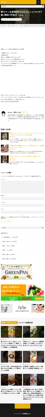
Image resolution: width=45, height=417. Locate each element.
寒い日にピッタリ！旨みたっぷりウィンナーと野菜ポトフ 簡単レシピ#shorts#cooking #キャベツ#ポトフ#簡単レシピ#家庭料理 (11, 344)
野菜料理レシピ (27, 413)
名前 (2, 195)
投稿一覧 (24, 112)
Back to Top (22, 406)
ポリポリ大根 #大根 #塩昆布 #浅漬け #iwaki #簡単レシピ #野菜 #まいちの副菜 (11, 368)
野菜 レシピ (6, 250)
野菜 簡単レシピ (7, 258)
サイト (2, 209)
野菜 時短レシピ (7, 254)
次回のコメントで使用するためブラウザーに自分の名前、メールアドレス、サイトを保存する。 (22, 218)
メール (3, 202)
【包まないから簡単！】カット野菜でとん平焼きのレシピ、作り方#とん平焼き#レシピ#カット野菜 (11, 391)
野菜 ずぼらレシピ (15, 19)
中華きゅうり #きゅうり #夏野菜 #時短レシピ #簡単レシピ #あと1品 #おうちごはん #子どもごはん (33, 343)
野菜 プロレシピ (7, 245)
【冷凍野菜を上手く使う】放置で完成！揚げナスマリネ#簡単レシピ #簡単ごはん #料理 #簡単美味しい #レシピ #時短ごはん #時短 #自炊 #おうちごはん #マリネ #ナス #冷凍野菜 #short (33, 394)
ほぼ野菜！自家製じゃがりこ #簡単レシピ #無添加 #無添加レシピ (33, 367)
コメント (3, 179)
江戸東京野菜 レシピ (8, 237)
